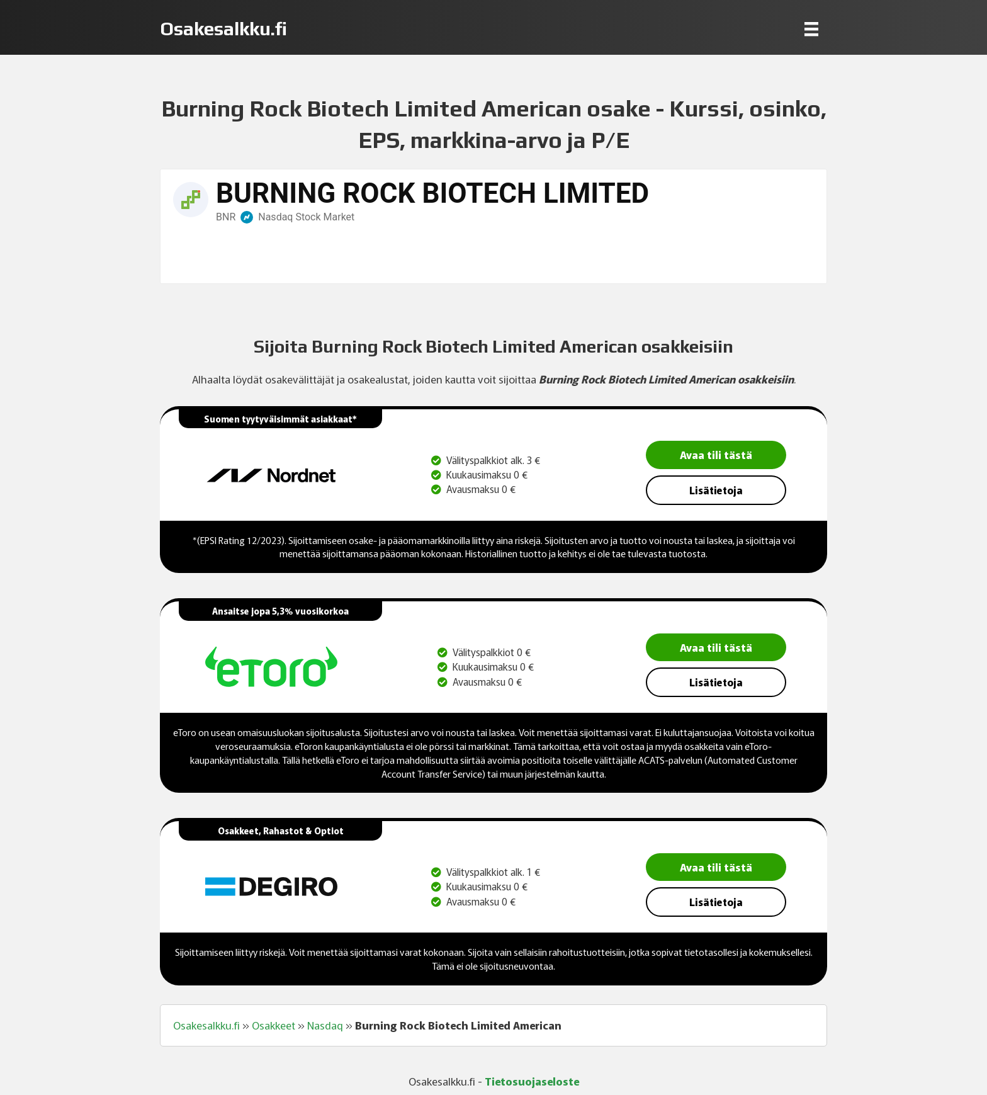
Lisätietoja (716, 489)
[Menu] (811, 29)
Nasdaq (325, 1025)
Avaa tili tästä (716, 454)
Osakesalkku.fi (206, 1025)
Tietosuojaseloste (532, 1081)
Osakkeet (273, 1025)
